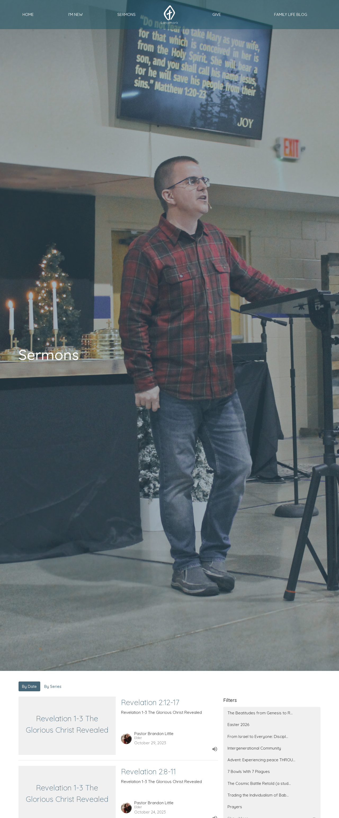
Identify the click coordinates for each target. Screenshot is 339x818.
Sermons (126, 14)
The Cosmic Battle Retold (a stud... (259, 783)
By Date (29, 686)
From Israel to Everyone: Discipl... (258, 736)
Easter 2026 (238, 724)
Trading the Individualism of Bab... (258, 795)
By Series (52, 686)
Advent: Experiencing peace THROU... (261, 759)
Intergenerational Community (254, 748)
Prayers (235, 806)
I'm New (75, 14)
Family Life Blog (290, 14)
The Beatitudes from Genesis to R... (260, 712)
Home (28, 14)
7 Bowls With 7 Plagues (249, 771)
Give (216, 14)
